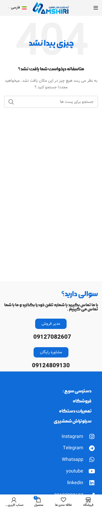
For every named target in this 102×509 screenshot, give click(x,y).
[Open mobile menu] (96, 8)
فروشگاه (82, 401)
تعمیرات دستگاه (75, 411)
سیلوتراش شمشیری (72, 421)
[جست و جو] (51, 102)
